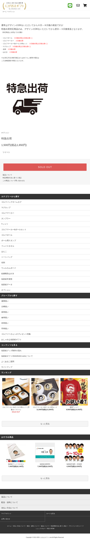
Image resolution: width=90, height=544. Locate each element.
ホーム (5, 11)
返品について (7, 175)
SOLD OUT (45, 167)
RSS (48, 528)
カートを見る (50, 513)
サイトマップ (6, 367)
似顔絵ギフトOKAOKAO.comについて (17, 356)
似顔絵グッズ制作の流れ (11, 350)
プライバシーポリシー (75, 526)
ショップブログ (40, 528)
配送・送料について (33, 526)
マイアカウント (6, 513)
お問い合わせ (5, 519)
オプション (11, 11)
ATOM (52, 528)
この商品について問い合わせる (14, 181)
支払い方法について (19, 526)
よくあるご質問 (7, 361)
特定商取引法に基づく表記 (12, 178)
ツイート (6, 152)
